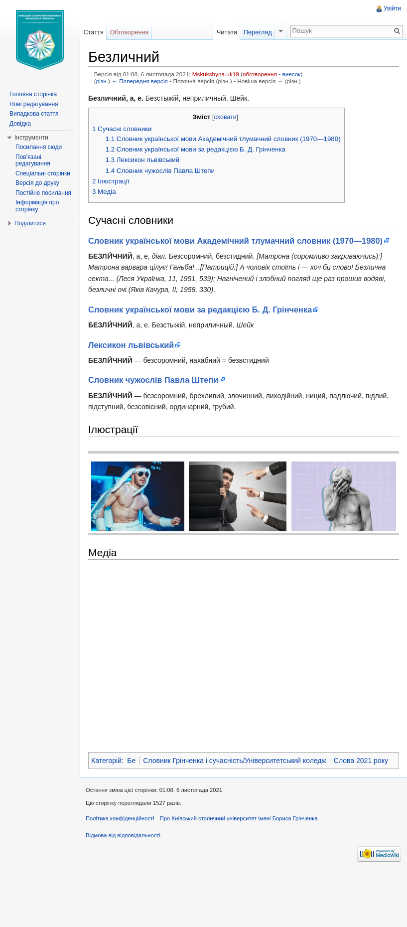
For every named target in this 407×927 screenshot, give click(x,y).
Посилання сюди (38, 147)
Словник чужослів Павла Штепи (153, 379)
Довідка (20, 123)
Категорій (106, 761)
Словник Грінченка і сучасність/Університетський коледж (234, 761)
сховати (225, 117)
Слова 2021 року (361, 761)
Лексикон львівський (131, 344)
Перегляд (258, 32)
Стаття (93, 32)
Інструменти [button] (31, 137)
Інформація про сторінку (37, 206)
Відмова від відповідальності (123, 835)
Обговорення (129, 32)
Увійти (392, 8)
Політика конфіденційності (120, 818)
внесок (291, 74)
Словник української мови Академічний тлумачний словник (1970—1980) (235, 240)
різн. (102, 81)
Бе (131, 761)
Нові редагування (33, 104)
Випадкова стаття (33, 113)
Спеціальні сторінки (42, 173)
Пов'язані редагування (32, 160)
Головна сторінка (33, 94)
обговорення (260, 74)
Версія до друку (37, 182)
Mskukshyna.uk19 (215, 74)
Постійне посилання (43, 192)
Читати (227, 32)
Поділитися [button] (30, 223)
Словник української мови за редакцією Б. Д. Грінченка (200, 309)
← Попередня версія (140, 81)
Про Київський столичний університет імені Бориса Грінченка (239, 818)
